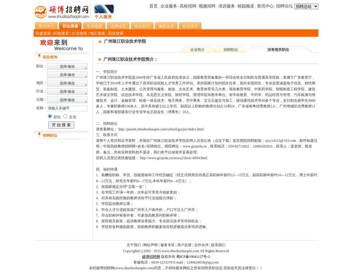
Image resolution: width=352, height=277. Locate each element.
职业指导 (190, 26)
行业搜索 (79, 33)
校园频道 (245, 6)
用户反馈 (184, 245)
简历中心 (46, 26)
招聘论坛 (284, 6)
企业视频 (94, 26)
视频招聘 (207, 6)
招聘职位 (231, 50)
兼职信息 (166, 26)
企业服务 (168, 6)
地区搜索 (97, 33)
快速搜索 (43, 33)
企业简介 (197, 50)
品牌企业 (118, 26)
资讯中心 (265, 6)
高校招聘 (188, 6)
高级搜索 (116, 33)
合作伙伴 (201, 245)
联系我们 (218, 245)
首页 (153, 6)
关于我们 (134, 245)
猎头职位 (142, 26)
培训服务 (226, 6)
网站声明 (150, 245)
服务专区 (167, 245)
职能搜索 (61, 33)
